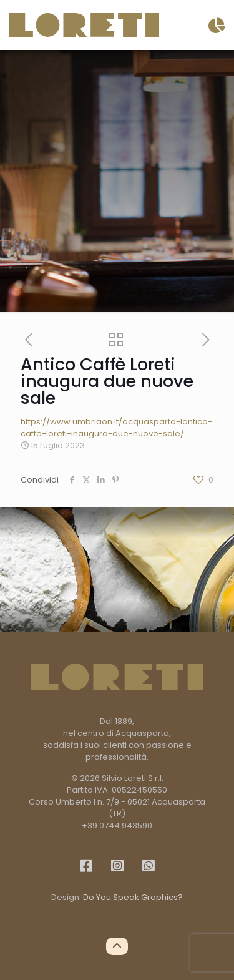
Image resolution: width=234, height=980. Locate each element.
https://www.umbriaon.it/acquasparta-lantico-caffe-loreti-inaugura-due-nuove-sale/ (116, 427)
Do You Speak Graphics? (133, 897)
